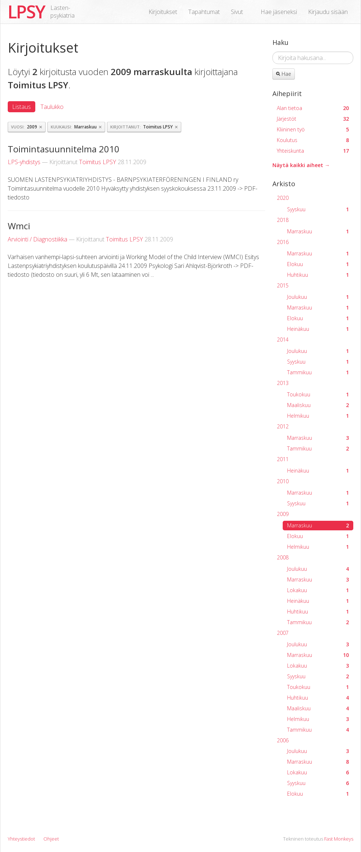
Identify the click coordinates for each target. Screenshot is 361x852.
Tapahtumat (204, 12)
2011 (283, 459)
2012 (283, 426)
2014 (283, 339)
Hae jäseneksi (279, 12)
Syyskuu (318, 209)
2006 (283, 740)
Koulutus (313, 140)
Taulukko (52, 107)
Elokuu (318, 264)
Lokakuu (318, 590)
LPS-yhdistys (24, 162)
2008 (283, 557)
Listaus (21, 107)
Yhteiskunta (313, 150)
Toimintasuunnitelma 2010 (63, 149)
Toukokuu (318, 394)
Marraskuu (318, 231)
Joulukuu (318, 296)
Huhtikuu (318, 274)
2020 (283, 197)
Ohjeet (51, 838)
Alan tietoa (313, 108)
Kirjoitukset (163, 12)
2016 (283, 241)
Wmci (19, 226)
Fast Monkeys (338, 838)
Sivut (237, 12)
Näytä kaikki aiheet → (301, 165)
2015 (283, 285)
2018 (283, 219)
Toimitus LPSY (97, 162)
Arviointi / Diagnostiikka (37, 239)
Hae (283, 73)
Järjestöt (313, 118)
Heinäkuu (318, 328)
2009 (283, 513)
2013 (283, 382)
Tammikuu (318, 372)
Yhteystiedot (21, 838)
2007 (283, 632)
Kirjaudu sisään (328, 12)
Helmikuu (318, 415)
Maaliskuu (318, 405)
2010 (283, 481)
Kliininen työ (313, 129)
